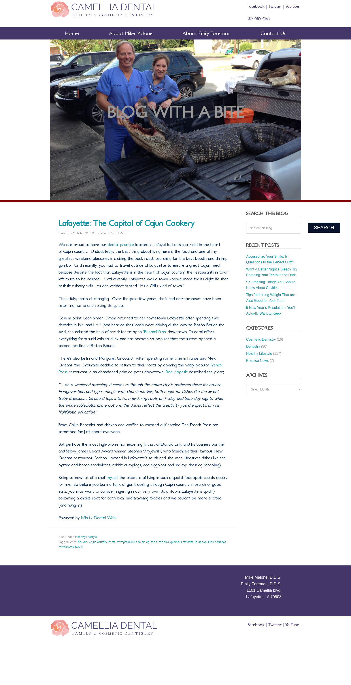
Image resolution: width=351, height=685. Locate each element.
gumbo (175, 542)
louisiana (201, 542)
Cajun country (98, 542)
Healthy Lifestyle (86, 537)
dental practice (121, 244)
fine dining (142, 542)
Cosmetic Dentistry (261, 339)
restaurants (66, 547)
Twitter (275, 6)
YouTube (291, 6)
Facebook (257, 6)
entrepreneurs (125, 542)
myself (111, 477)
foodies (164, 542)
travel (79, 547)
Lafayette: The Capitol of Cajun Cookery (126, 223)
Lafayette (187, 542)
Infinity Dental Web (98, 517)
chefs (112, 542)
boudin (82, 542)
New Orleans (217, 542)
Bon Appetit (176, 372)
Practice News (257, 360)
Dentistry (253, 346)
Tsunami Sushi (154, 331)
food (154, 542)
